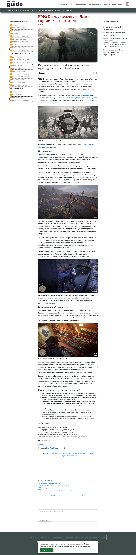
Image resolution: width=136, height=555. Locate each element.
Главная (11, 10)
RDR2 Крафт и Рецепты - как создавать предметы (54, 486)
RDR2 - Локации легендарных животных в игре (53, 488)
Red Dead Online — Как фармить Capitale (52, 427)
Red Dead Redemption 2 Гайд (77, 454)
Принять (46, 550)
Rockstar (87, 95)
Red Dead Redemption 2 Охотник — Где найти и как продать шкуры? (62, 437)
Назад (53, 495)
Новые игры (80, 4)
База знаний (117, 4)
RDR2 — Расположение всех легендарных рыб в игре (57, 434)
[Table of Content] (95, 73)
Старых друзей (88, 145)
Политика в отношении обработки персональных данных (79, 537)
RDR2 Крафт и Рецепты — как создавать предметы (56, 430)
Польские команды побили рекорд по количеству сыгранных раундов (113, 52)
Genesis (46, 147)
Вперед (83, 495)
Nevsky (40, 444)
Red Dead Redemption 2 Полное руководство (80, 98)
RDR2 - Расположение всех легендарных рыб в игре (55, 490)
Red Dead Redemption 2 (22, 10)
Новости (106, 4)
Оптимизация (95, 4)
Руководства (66, 4)
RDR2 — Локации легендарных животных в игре (55, 432)
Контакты (45, 537)
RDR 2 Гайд (50, 454)
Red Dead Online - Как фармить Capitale (50, 484)
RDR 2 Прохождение (61, 454)
